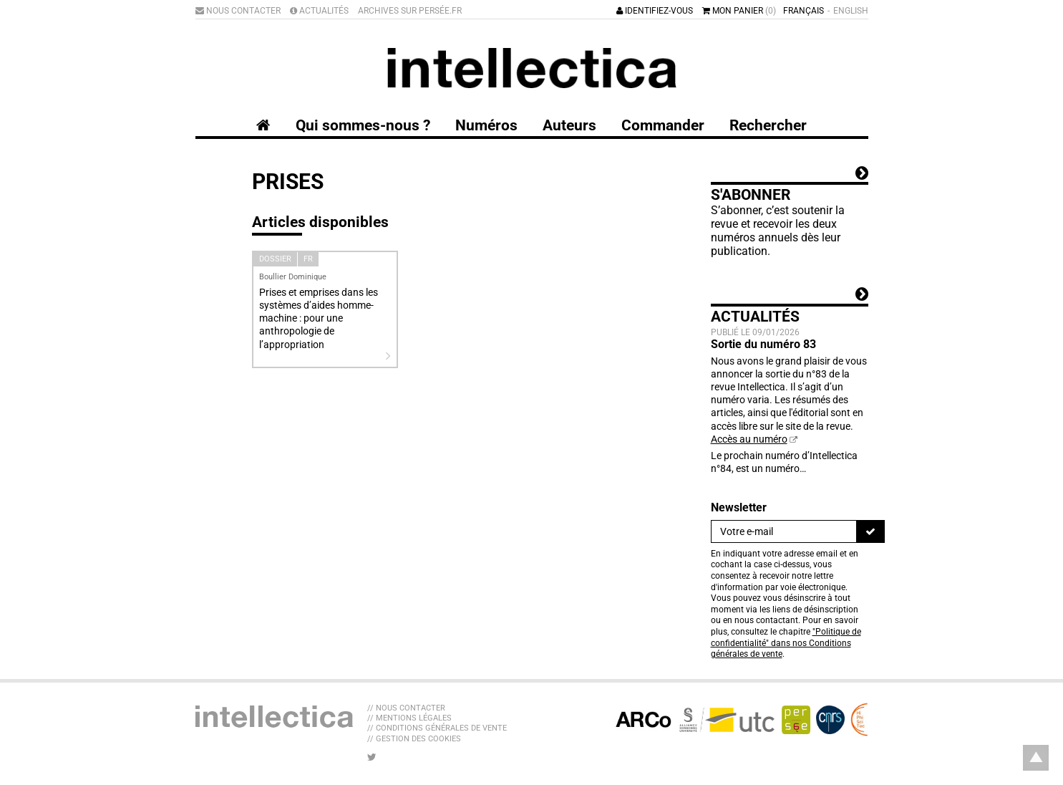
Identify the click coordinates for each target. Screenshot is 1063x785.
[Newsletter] (784, 531)
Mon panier (739, 11)
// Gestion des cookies (414, 738)
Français (803, 11)
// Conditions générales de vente (437, 728)
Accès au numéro (749, 439)
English (850, 11)
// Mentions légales (409, 718)
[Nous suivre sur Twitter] (372, 757)
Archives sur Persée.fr (410, 11)
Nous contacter (238, 11)
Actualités (319, 11)
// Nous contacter (406, 708)
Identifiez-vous (654, 11)
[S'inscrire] (870, 531)
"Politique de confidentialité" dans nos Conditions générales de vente (786, 643)
